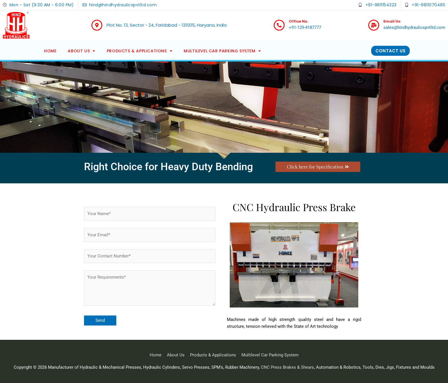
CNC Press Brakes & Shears (287, 367)
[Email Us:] (373, 25)
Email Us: (392, 21)
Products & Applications (139, 51)
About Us (81, 51)
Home (50, 51)
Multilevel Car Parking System (222, 51)
